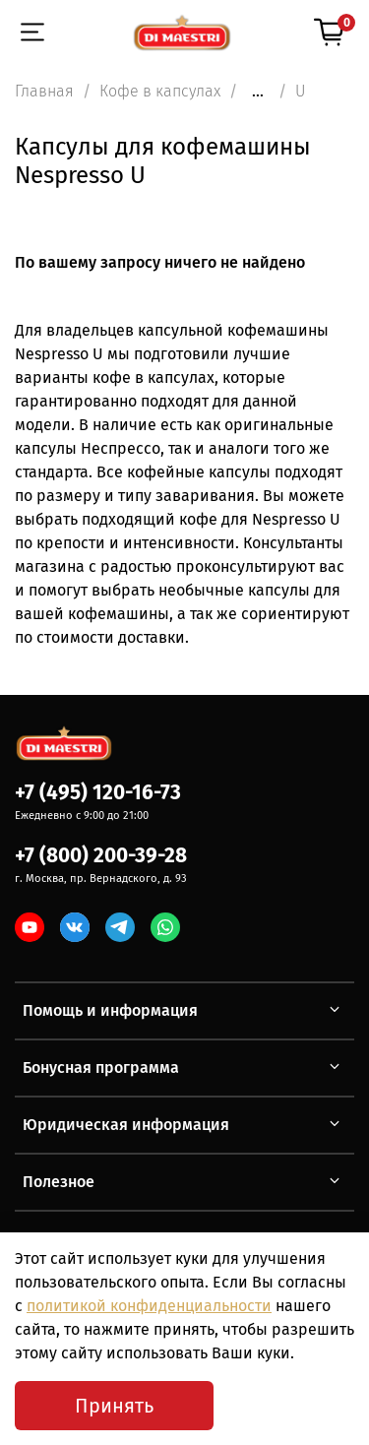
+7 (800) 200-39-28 (101, 856)
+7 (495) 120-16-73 (98, 793)
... (258, 91)
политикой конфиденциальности (149, 1305)
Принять (114, 1405)
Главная (44, 91)
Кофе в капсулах (159, 91)
